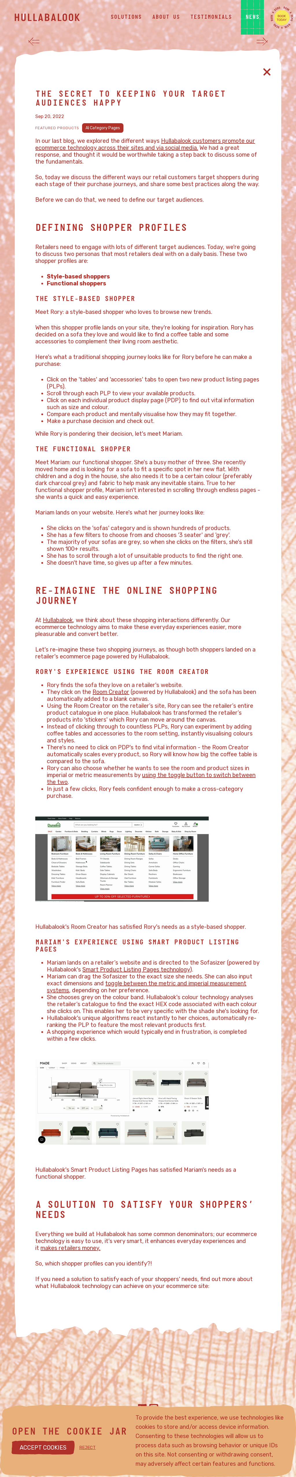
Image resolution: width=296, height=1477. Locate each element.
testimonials (211, 17)
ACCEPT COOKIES (43, 1447)
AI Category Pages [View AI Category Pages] (103, 128)
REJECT (87, 1447)
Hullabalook (58, 620)
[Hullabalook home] (58, 17)
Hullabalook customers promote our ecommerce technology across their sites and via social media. (145, 144)
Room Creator (110, 691)
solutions (126, 17)
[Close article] (267, 72)
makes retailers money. (70, 1247)
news (252, 17)
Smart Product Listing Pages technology (136, 969)
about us (166, 17)
